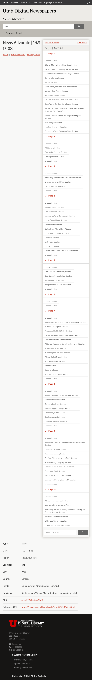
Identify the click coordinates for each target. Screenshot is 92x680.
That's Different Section (54, 211)
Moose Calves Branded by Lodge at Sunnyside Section (63, 116)
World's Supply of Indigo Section (57, 408)
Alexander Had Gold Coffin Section (58, 331)
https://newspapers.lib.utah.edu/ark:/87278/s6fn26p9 (48, 607)
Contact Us (26, 2)
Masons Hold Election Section (56, 91)
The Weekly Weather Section (56, 412)
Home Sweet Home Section (56, 220)
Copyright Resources (23, 667)
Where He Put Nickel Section (56, 357)
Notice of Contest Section (55, 361)
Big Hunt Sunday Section (54, 78)
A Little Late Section (52, 148)
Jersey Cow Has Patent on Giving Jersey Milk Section (65, 322)
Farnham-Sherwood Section (56, 127)
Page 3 (51, 166)
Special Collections (22, 663)
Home (5, 2)
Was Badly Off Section (53, 122)
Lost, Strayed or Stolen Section (57, 186)
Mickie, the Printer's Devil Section (58, 475)
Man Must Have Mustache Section (58, 505)
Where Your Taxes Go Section (56, 501)
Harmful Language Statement (48, 2)
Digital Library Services (23, 659)
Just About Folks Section (54, 280)
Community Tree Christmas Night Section (61, 131)
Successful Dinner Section (55, 95)
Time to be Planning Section (56, 152)
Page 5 (51, 260)
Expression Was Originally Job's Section (60, 480)
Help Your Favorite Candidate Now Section (61, 99)
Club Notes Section (52, 242)
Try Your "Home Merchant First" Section (61, 458)
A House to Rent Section (54, 207)
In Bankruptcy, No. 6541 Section (57, 352)
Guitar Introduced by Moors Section (59, 233)
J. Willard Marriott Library (19, 633)
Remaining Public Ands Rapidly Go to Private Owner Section (65, 443)
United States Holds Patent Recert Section (61, 250)
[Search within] (60, 532)
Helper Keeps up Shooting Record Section (61, 69)
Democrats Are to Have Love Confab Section (62, 335)
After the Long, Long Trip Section (58, 462)
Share (5, 54)
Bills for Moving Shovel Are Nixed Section (61, 65)
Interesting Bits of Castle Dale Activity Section (63, 177)
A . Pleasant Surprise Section (56, 326)
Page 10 (52, 489)
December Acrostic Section (55, 449)
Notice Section (50, 365)
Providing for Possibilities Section (58, 421)
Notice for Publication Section (56, 374)
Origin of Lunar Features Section (57, 525)
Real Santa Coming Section (55, 454)
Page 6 (51, 294)
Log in (88, 2)
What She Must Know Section (56, 516)
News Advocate (13, 19)
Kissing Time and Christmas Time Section (61, 395)
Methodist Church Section (55, 399)
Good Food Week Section (55, 471)
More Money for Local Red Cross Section (61, 86)
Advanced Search (14, 33)
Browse (14, 2)
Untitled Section (51, 60)
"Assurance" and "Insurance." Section (60, 216)
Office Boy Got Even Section (56, 521)
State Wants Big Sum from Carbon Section (61, 104)
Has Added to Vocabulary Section (58, 271)
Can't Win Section (52, 237)
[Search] (38, 26)
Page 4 (51, 195)
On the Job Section (52, 246)
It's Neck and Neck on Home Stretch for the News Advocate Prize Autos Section (64, 109)
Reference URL (18, 54)
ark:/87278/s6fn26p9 (32, 599)
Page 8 (51, 384)
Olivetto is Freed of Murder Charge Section (62, 73)
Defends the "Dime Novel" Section (58, 229)
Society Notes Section (53, 224)
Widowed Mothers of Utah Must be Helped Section (65, 344)
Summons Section (52, 370)
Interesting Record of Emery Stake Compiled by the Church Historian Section (65, 510)
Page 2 (51, 136)
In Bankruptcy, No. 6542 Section (57, 348)
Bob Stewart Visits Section (55, 417)
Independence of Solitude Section (58, 284)
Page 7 (51, 310)
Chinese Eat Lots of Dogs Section (58, 182)
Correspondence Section (54, 156)
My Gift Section (51, 82)
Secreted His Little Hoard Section (58, 339)
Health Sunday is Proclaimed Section (59, 467)
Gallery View (33, 54)
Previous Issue (52, 42)
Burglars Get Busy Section (55, 404)
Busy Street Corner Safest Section (58, 276)
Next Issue (82, 42)
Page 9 (51, 431)
